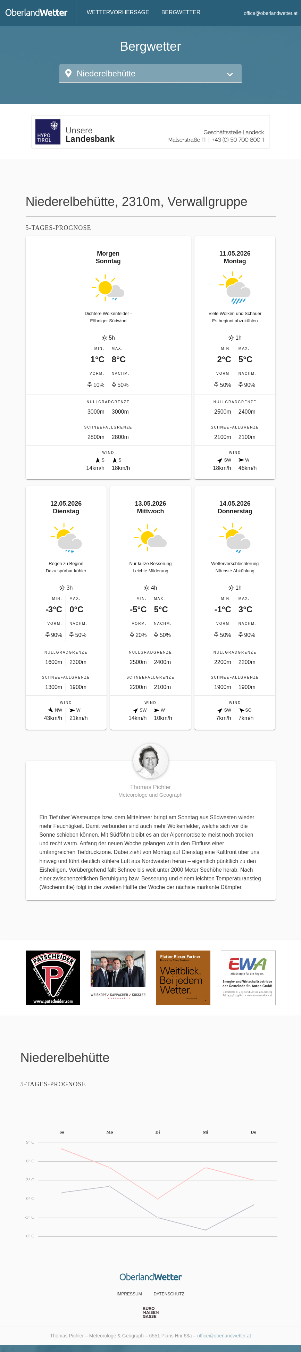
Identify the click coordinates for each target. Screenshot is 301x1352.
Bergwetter (181, 12)
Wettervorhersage (118, 12)
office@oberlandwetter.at (271, 13)
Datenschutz (169, 1294)
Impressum (129, 1294)
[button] (150, 73)
